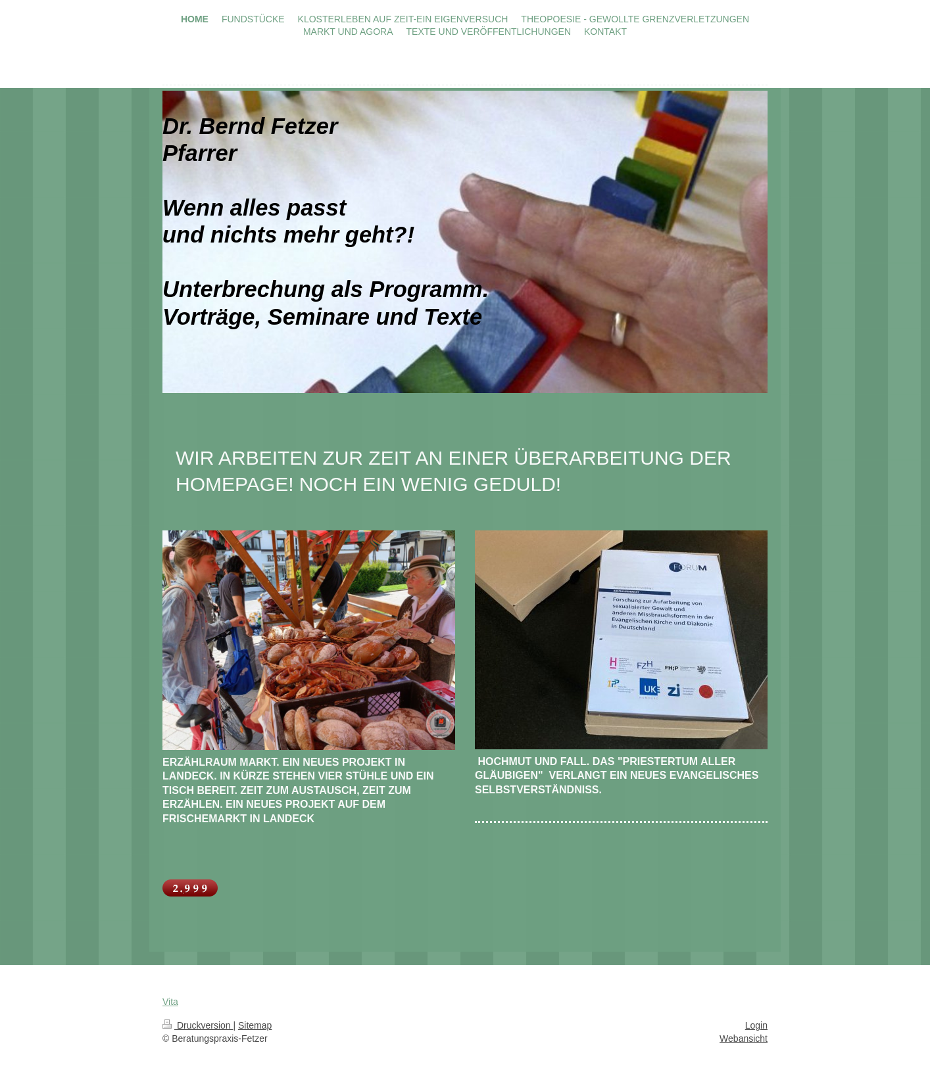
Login (756, 1025)
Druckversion (197, 1025)
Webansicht (744, 1038)
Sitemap (255, 1025)
